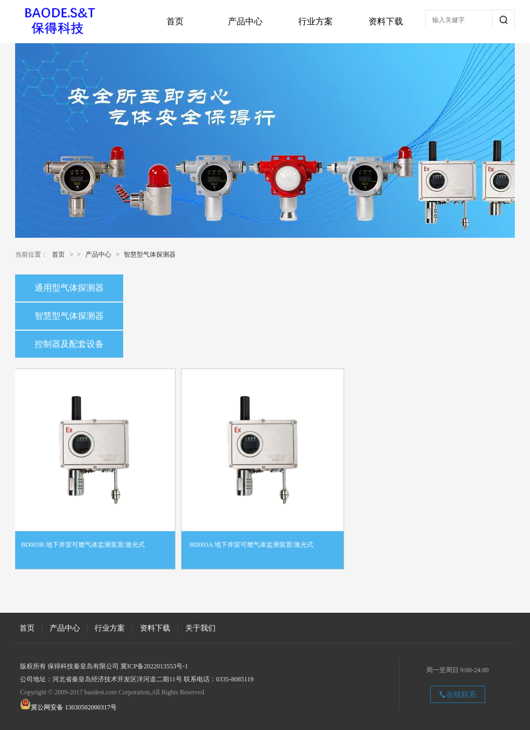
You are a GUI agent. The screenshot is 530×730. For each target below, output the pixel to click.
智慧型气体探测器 (150, 254)
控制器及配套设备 (69, 344)
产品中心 (245, 21)
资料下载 (385, 21)
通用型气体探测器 (69, 287)
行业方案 (315, 21)
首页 (175, 21)
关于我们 (200, 628)
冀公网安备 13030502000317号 (74, 707)
